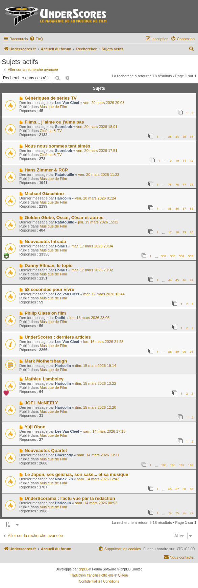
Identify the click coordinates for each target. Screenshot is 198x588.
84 (177, 136)
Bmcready (64, 455)
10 (177, 160)
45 (177, 280)
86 (191, 136)
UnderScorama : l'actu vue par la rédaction (70, 498)
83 (170, 136)
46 (184, 280)
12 (191, 160)
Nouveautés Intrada (45, 241)
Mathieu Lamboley (44, 378)
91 (191, 351)
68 (184, 489)
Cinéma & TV (51, 131)
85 (184, 136)
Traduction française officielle (92, 575)
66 (170, 489)
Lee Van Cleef (67, 103)
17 (170, 232)
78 (191, 184)
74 (170, 513)
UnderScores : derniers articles (58, 337)
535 (190, 256)
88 (191, 208)
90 (184, 351)
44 (170, 280)
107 (181, 465)
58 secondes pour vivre (49, 289)
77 (184, 184)
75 (170, 184)
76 (177, 184)
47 (191, 280)
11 (184, 160)
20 (191, 232)
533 (172, 256)
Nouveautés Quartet (46, 450)
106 (172, 465)
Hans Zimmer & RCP (46, 169)
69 (191, 489)
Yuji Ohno (35, 426)
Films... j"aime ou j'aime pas (54, 122)
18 (177, 232)
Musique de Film (53, 107)
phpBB (83, 569)
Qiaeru (123, 575)
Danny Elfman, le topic (48, 265)
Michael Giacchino (44, 193)
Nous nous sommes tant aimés (57, 146)
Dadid (60, 318)
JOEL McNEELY (41, 402)
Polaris (61, 246)
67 (177, 489)
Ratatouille (64, 174)
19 (184, 232)
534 (181, 256)
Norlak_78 (64, 479)
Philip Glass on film (45, 313)
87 (184, 208)
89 (177, 351)
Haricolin (63, 198)
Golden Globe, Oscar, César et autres (64, 217)
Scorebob (63, 127)
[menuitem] (36, 39)
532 (163, 256)
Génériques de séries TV (51, 98)
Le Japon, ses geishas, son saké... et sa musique (76, 474)
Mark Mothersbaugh (46, 361)
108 (190, 465)
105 (163, 465)
